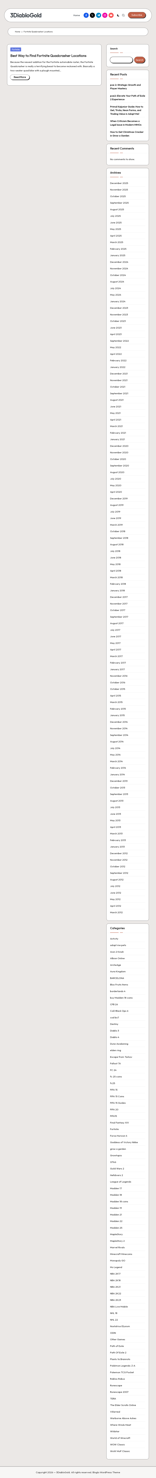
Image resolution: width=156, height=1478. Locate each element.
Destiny (114, 1023)
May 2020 (115, 485)
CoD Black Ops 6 (119, 1010)
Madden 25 (116, 1227)
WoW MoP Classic (120, 1451)
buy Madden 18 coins (121, 997)
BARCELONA (117, 978)
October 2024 (118, 275)
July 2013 (115, 807)
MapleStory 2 (117, 1240)
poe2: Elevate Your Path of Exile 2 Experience (127, 97)
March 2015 (116, 702)
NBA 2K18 (115, 1280)
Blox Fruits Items (119, 984)
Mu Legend (116, 1267)
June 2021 (115, 406)
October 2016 (117, 682)
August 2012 (117, 879)
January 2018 (117, 590)
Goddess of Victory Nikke (124, 1142)
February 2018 (118, 583)
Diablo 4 (114, 1037)
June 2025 (116, 222)
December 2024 (119, 261)
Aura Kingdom (118, 971)
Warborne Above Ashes (123, 1418)
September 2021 (119, 393)
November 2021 (119, 380)
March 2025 (116, 242)
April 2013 (115, 826)
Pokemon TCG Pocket (122, 1372)
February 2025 (118, 248)
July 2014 (115, 748)
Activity (114, 938)
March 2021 (116, 426)
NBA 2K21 (115, 1286)
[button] (137, 15)
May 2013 (115, 820)
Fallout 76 (115, 1063)
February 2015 (118, 708)
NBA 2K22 (115, 1293)
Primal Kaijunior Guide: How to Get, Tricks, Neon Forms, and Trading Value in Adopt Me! (126, 110)
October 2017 (117, 610)
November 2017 (119, 603)
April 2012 (115, 905)
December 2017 (119, 596)
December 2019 (119, 498)
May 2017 (115, 643)
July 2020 (115, 478)
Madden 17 (116, 1188)
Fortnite (16, 49)
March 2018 (116, 577)
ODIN (113, 1332)
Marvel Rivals (117, 1247)
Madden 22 (116, 1221)
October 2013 (117, 787)
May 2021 (115, 412)
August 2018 (117, 544)
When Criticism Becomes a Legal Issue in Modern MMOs (125, 123)
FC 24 (113, 1070)
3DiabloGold (26, 15)
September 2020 (119, 465)
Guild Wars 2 (117, 1168)
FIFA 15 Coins (117, 1096)
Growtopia (116, 1155)
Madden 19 (116, 1207)
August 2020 (117, 472)
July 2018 (115, 551)
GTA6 (113, 1161)
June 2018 (115, 557)
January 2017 (117, 669)
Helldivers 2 (116, 1175)
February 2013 (118, 840)
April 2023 (116, 334)
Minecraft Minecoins (121, 1253)
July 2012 (115, 886)
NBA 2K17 (115, 1273)
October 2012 (117, 866)
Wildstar (114, 1431)
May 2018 (115, 564)
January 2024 (117, 301)
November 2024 (119, 268)
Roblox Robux (117, 1378)
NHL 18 (113, 1313)
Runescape (116, 1385)
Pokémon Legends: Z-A (122, 1365)
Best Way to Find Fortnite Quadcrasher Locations (48, 56)
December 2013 (119, 780)
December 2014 (119, 721)
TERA (113, 1398)
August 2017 (117, 623)
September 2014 (119, 734)
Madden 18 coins (119, 1201)
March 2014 (116, 761)
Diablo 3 (114, 1030)
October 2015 (117, 688)
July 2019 (115, 511)
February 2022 (118, 360)
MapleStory (116, 1234)
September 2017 (119, 616)
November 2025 (119, 189)
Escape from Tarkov (121, 1056)
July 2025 (115, 215)
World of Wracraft (120, 1437)
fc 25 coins (116, 1076)
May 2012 (115, 899)
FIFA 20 (114, 1109)
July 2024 (115, 288)
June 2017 (115, 636)
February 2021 (118, 432)
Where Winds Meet (120, 1424)
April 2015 (115, 695)
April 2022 (116, 353)
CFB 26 (114, 1004)
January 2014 (117, 774)
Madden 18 (116, 1194)
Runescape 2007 (119, 1391)
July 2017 (115, 629)
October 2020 (118, 459)
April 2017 (115, 649)
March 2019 (116, 524)
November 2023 (119, 314)
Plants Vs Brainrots (120, 1359)
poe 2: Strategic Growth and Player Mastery (125, 86)
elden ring (115, 1050)
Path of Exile (117, 1345)
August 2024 (117, 281)
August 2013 (116, 800)
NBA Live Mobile (119, 1306)
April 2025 (116, 235)
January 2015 (117, 715)
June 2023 (116, 327)
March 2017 (116, 656)
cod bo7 (114, 1017)
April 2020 (116, 491)
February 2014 (118, 767)
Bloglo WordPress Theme (106, 1472)
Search (114, 48)
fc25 (112, 1083)
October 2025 (118, 196)
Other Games (117, 1339)
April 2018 (115, 570)
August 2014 (117, 741)
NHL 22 (114, 1319)
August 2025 (117, 209)
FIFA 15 (113, 1089)
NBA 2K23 (115, 1299)
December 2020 (119, 445)
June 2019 (115, 518)
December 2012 (119, 853)
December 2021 (119, 373)
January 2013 (117, 846)
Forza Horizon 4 (118, 1135)
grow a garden (118, 1148)
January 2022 (117, 367)
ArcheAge (115, 964)
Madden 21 (116, 1214)
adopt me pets (118, 945)
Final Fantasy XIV (119, 1122)
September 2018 (119, 537)
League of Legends (120, 1181)
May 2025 (115, 228)
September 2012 (119, 872)
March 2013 (116, 833)
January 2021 (117, 439)
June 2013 (115, 813)
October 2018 (117, 531)
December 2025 (119, 183)
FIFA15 (113, 1115)
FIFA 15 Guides (118, 1102)
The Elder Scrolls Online (123, 1405)
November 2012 (119, 859)
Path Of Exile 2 (118, 1352)
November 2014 (119, 728)
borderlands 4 (117, 991)
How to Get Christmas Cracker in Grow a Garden (127, 133)
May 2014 (115, 754)
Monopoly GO (117, 1260)
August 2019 (117, 504)
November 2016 (119, 675)
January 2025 (117, 255)
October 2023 (118, 320)
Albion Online (117, 958)
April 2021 (115, 419)
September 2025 (119, 202)
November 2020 (119, 452)
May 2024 (115, 294)
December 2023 (119, 307)
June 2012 (115, 892)
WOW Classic (117, 1444)
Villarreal (115, 1411)
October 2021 (117, 386)
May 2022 (115, 347)
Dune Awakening (119, 1043)
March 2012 (116, 912)
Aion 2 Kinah (117, 951)
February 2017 (118, 662)
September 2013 (119, 794)
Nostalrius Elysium (120, 1326)
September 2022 (119, 340)
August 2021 (117, 399)
